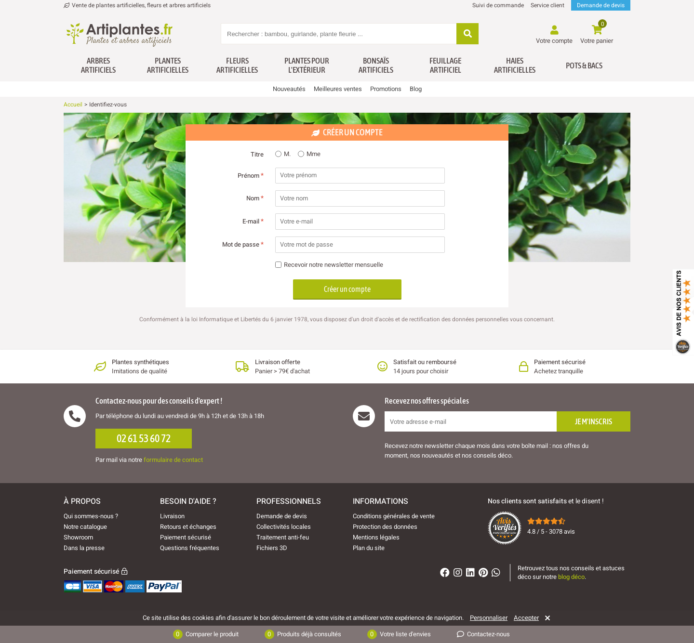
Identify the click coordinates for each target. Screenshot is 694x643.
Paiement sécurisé (185, 537)
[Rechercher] (467, 34)
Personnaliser (488, 618)
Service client (547, 5)
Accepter (526, 618)
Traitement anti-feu (282, 537)
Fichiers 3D (271, 547)
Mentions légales (376, 537)
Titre (257, 154)
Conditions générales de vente (394, 516)
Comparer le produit (206, 634)
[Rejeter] (545, 618)
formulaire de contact (173, 459)
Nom (255, 198)
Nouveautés (289, 88)
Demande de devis (601, 5)
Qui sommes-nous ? (91, 516)
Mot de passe (243, 245)
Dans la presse (84, 547)
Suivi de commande (498, 5)
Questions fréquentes (189, 547)
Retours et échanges (188, 526)
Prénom (251, 176)
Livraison (172, 516)
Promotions (385, 88)
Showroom (78, 537)
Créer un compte (347, 289)
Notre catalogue (85, 526)
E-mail (253, 221)
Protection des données (385, 526)
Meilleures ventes (338, 88)
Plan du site (369, 547)
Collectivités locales (283, 526)
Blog (416, 88)
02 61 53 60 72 (144, 438)
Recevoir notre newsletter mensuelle (329, 265)
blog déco (571, 576)
